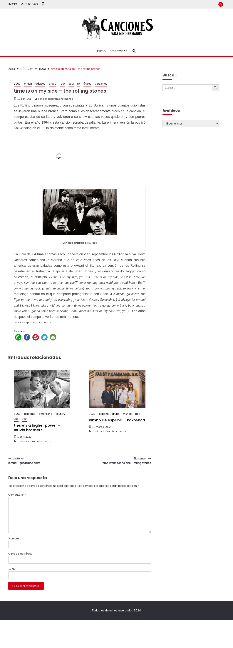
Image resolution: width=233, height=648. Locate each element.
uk (78, 83)
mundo (127, 413)
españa (104, 413)
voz (24, 418)
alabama (29, 413)
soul (71, 83)
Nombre (13, 538)
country (60, 413)
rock (62, 83)
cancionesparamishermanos (55, 98)
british (28, 83)
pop (137, 413)
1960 (17, 83)
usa (16, 418)
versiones (101, 83)
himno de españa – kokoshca (117, 420)
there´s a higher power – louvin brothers (37, 428)
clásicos (40, 83)
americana (45, 413)
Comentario (17, 494)
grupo (52, 83)
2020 (92, 413)
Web (11, 569)
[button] (43, 4)
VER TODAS (29, 4)
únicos (87, 83)
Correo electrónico (20, 553)
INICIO (12, 4)
